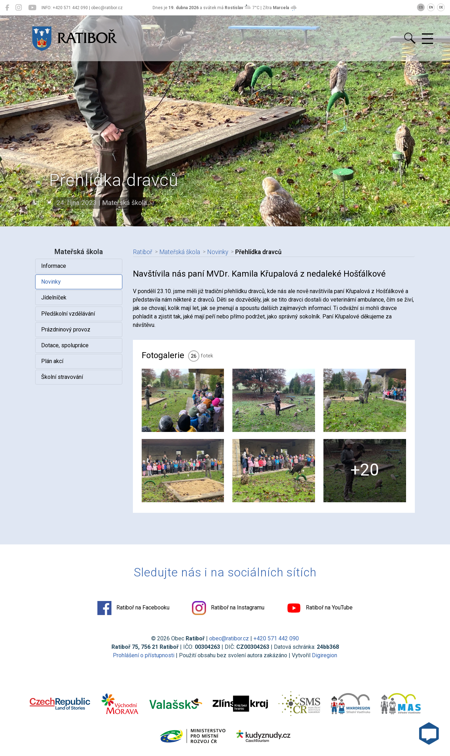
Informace (53, 266)
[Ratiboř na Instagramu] (18, 8)
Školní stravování (62, 377)
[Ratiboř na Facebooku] (7, 8)
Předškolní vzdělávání (68, 313)
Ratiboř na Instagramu (228, 608)
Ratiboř (142, 252)
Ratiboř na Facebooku (133, 608)
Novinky (51, 281)
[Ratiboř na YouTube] (32, 8)
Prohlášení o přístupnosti (143, 655)
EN (431, 7)
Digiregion (324, 655)
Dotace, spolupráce (65, 345)
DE (441, 7)
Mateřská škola (179, 252)
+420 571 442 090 (276, 638)
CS (421, 7)
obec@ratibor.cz (229, 638)
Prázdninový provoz (65, 329)
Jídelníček (53, 297)
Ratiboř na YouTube (320, 608)
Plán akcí (52, 361)
